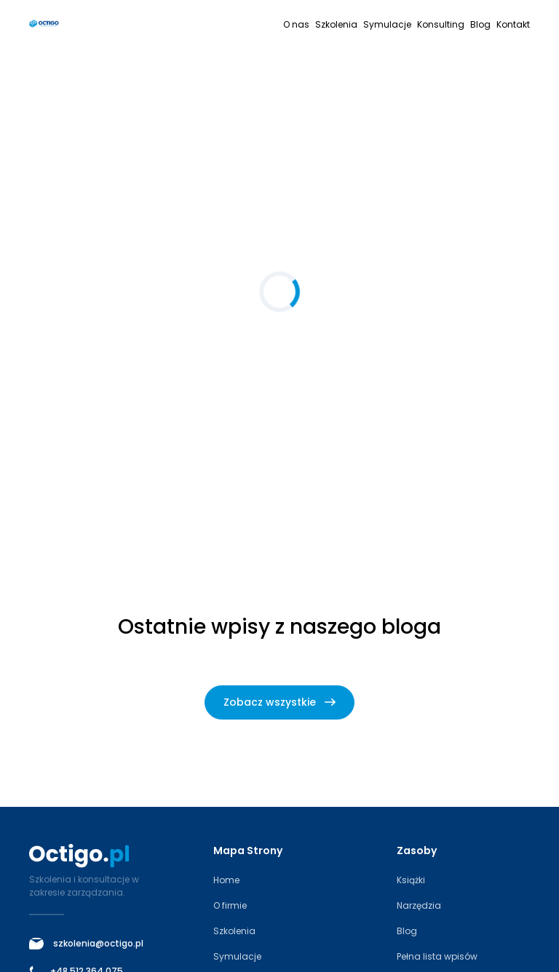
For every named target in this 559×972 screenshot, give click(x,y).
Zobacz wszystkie (279, 702)
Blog (480, 24)
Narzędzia (419, 905)
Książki (411, 880)
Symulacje (387, 24)
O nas (296, 24)
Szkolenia (336, 24)
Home (226, 880)
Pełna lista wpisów (437, 956)
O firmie (230, 905)
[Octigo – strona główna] (88, 24)
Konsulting (440, 24)
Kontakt (513, 24)
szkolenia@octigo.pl (86, 943)
